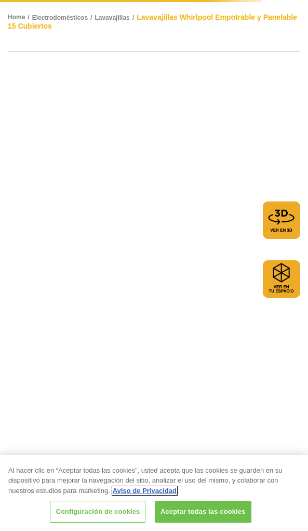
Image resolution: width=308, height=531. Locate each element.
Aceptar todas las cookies (203, 511)
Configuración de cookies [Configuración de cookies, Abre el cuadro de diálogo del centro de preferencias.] (98, 511)
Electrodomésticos (60, 18)
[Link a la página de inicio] (20, 17)
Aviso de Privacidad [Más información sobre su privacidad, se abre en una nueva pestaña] (145, 491)
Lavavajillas (112, 18)
